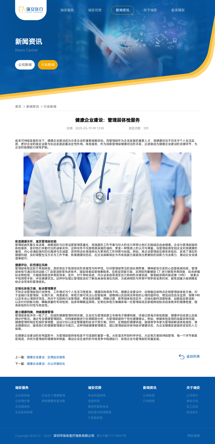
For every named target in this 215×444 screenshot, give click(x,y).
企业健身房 (22, 406)
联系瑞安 (178, 10)
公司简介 (192, 395)
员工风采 (192, 406)
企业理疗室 (22, 401)
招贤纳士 (192, 412)
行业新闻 (48, 65)
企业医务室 (22, 395)
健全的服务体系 (98, 406)
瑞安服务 (67, 10)
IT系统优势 (95, 417)
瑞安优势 (95, 10)
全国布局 (94, 401)
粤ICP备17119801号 (111, 436)
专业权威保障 (97, 395)
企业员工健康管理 (53, 395)
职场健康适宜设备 (53, 401)
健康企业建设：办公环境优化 (46, 363)
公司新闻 (25, 65)
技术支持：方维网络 (157, 436)
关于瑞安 (150, 10)
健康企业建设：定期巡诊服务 (46, 357)
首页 (18, 107)
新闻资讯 (122, 10)
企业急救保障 (24, 412)
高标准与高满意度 (99, 412)
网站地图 (193, 436)
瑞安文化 (192, 401)
